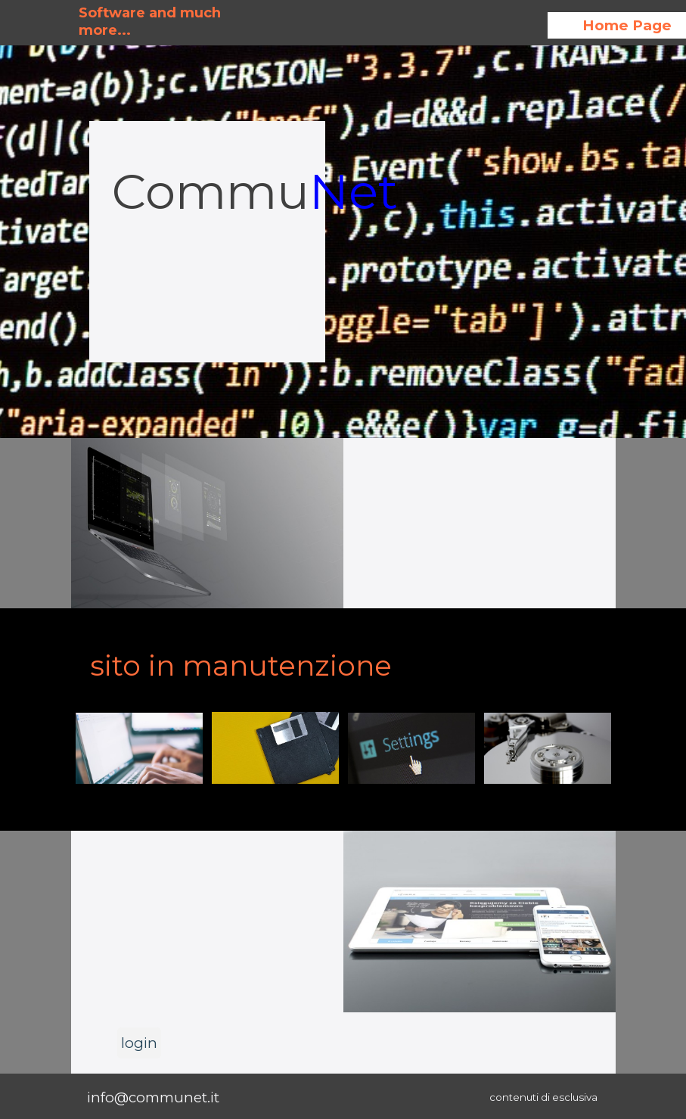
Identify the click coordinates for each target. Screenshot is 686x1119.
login (139, 1043)
